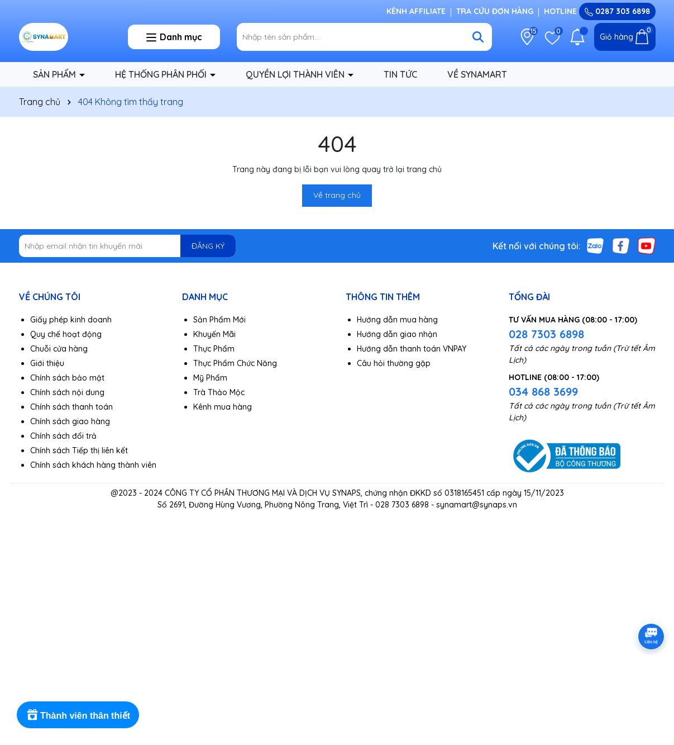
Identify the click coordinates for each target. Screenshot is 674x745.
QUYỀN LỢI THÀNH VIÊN (296, 74)
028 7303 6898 (546, 334)
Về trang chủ (337, 195)
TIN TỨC (400, 74)
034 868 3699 (543, 391)
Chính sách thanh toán (71, 407)
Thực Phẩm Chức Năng (235, 363)
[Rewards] (78, 714)
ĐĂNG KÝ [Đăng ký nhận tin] (208, 246)
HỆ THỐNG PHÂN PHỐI (162, 74)
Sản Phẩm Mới (219, 320)
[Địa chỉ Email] (127, 246)
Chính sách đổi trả (63, 436)
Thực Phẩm (214, 349)
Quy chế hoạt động (66, 334)
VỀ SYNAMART (477, 74)
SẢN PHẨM (55, 74)
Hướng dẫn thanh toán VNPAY (411, 349)
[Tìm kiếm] (478, 37)
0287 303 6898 (617, 11)
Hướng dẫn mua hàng (397, 320)
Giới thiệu (47, 363)
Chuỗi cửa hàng (59, 349)
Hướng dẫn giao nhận (397, 334)
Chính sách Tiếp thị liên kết (79, 450)
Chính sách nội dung (67, 392)
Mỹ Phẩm (210, 378)
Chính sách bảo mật (67, 378)
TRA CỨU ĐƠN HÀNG (494, 11)
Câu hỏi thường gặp (394, 363)
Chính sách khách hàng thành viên (93, 465)
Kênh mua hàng (222, 407)
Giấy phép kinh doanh (71, 320)
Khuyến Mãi (214, 334)
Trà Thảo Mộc (219, 392)
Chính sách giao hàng (70, 421)
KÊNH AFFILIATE (416, 11)
